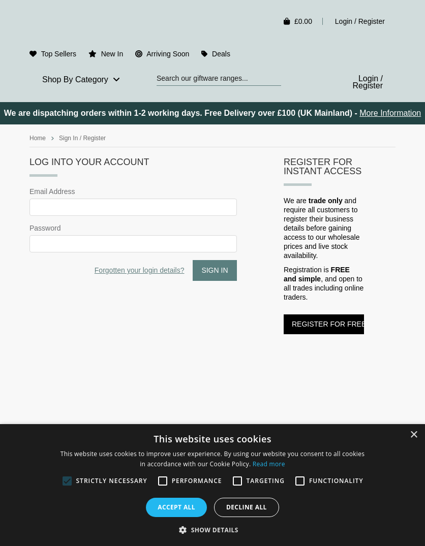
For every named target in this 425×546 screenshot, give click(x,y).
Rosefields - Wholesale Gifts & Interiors (101, 24)
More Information (390, 113)
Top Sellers (58, 54)
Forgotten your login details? (140, 270)
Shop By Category (81, 79)
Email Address (52, 191)
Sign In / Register (82, 138)
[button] (212, 529)
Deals (221, 54)
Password (44, 228)
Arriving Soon (167, 54)
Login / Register (360, 21)
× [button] (413, 435)
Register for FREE (328, 324)
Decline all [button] (246, 507)
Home (37, 138)
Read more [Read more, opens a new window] (269, 464)
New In (112, 54)
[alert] (212, 485)
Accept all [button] (176, 507)
